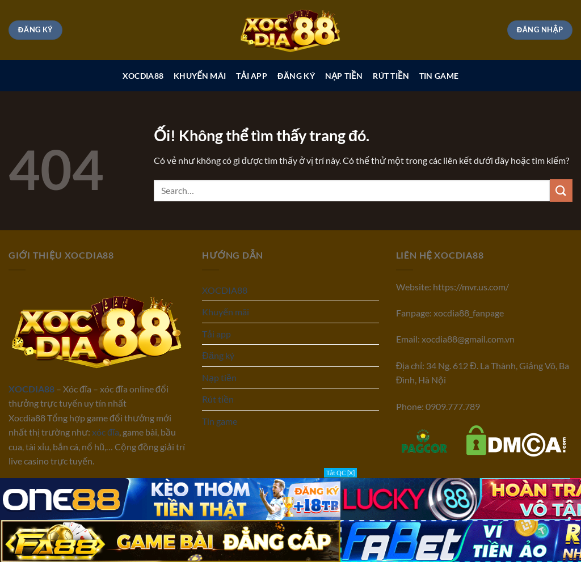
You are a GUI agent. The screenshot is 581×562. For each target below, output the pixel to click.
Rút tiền (391, 76)
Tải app (251, 76)
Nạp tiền (344, 76)
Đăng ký (296, 76)
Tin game (438, 76)
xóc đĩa (105, 431)
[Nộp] (561, 190)
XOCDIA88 (143, 76)
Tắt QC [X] (340, 472)
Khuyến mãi (200, 76)
